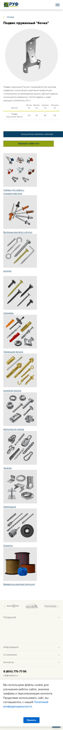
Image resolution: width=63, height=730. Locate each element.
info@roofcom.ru (10, 675)
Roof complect (11, 4)
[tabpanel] (31, 55)
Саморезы (8, 313)
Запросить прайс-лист (28, 143)
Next (58, 606)
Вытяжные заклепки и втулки (17, 232)
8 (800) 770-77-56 (14, 671)
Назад (10, 17)
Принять (31, 720)
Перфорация (9, 506)
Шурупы (7, 271)
